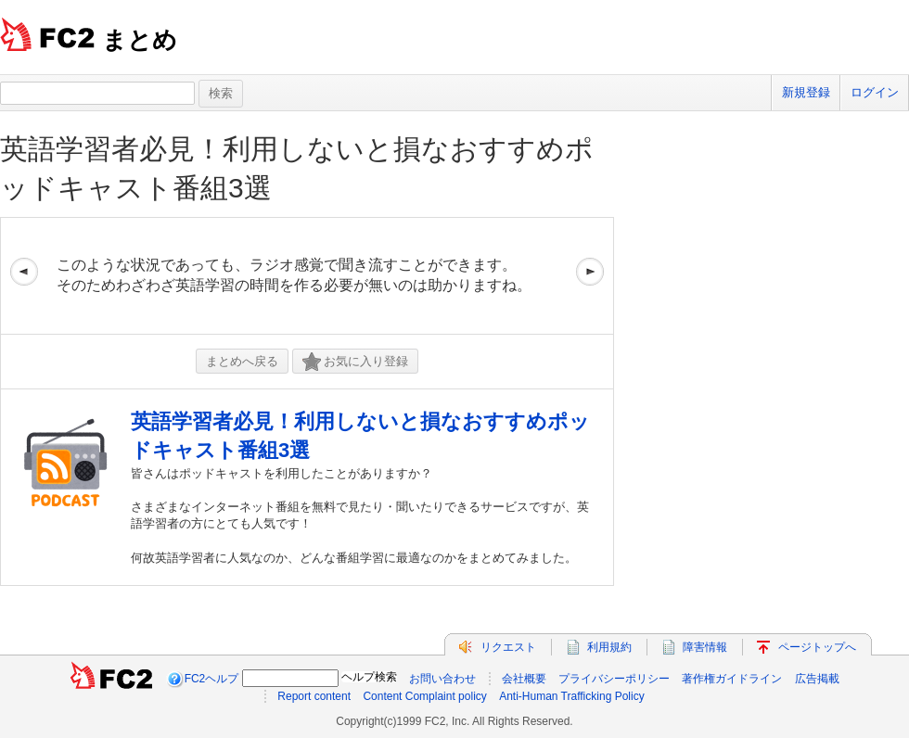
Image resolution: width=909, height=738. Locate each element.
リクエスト (508, 647)
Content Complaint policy (424, 696)
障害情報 (705, 647)
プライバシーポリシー (614, 678)
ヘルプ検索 (369, 676)
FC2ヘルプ (212, 678)
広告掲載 (817, 678)
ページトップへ (817, 647)
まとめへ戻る (242, 361)
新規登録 (806, 92)
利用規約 (609, 647)
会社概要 (524, 678)
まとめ (139, 40)
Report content (314, 696)
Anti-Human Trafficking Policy (572, 696)
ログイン (875, 92)
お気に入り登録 (355, 362)
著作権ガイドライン (732, 678)
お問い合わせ (442, 678)
